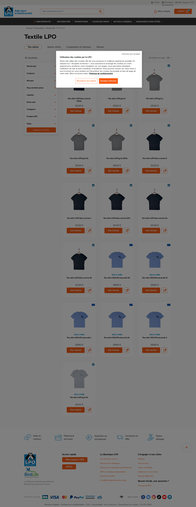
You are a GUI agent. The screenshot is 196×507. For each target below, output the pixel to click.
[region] (99, 69)
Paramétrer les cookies (86, 81)
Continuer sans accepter (131, 54)
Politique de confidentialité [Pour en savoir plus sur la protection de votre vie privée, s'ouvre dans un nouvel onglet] (101, 74)
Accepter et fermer (108, 81)
